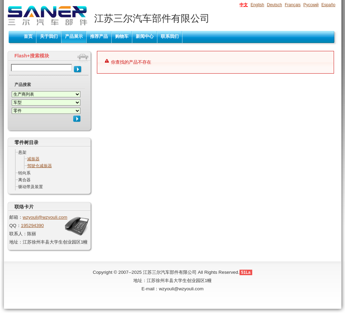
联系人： (18, 233)
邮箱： (16, 217)
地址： (16, 242)
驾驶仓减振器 (39, 165)
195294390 (32, 225)
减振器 (33, 158)
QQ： (15, 225)
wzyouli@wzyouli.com (45, 217)
